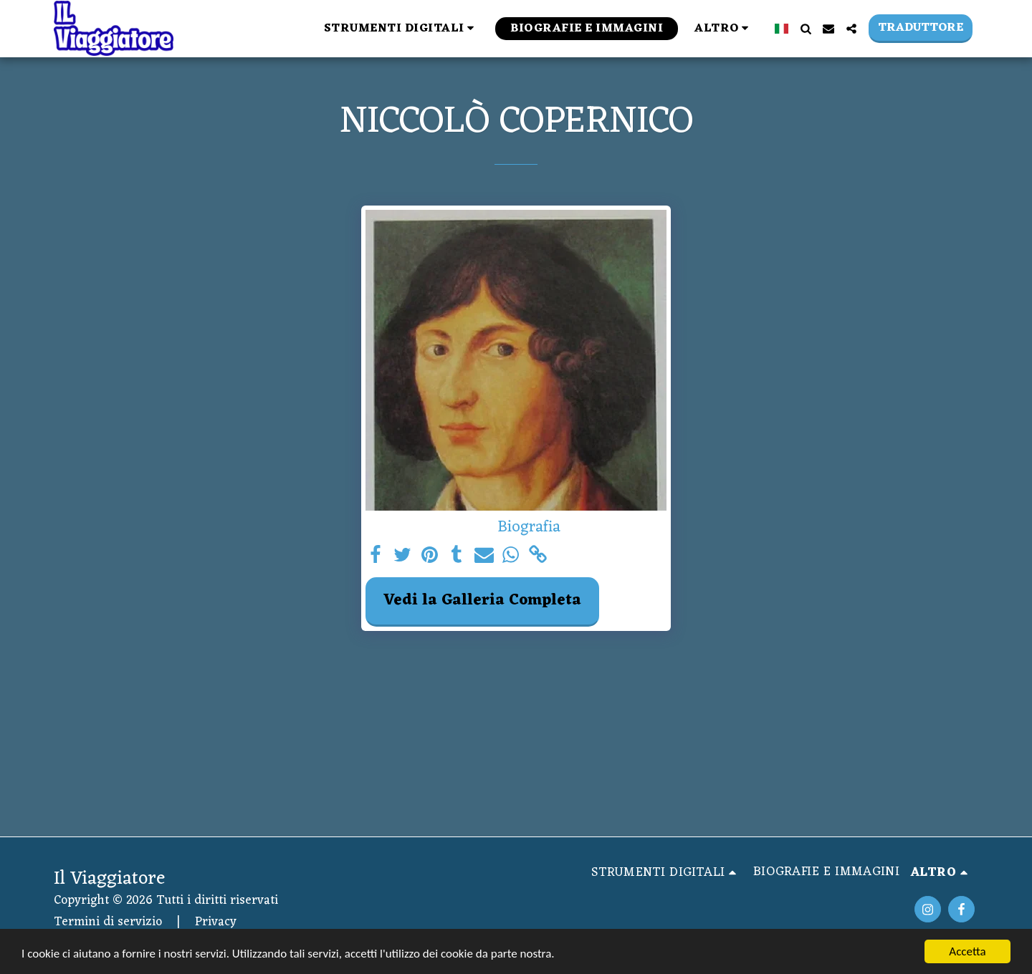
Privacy (215, 922)
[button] (401, 28)
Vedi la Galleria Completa (482, 600)
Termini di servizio (108, 922)
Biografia (529, 527)
